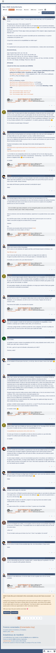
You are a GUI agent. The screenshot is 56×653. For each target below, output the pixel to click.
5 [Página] (29, 618)
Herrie (11, 78)
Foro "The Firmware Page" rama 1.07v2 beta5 (21, 94)
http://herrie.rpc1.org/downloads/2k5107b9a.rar (22, 82)
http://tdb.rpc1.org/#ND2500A (17, 74)
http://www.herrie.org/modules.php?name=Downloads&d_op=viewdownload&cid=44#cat (29, 147)
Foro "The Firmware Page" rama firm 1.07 (20, 90)
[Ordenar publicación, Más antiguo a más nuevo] (39, 13)
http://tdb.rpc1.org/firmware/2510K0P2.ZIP (20, 70)
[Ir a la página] (32, 618)
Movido (5, 9)
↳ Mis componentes (11, 102)
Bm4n (8, 17)
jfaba (8, 337)
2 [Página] (21, 618)
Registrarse (7, 612)
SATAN (8, 320)
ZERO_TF (9, 111)
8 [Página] (35, 618)
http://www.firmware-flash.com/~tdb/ (16, 151)
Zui (8, 521)
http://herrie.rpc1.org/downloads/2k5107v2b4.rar (22, 84)
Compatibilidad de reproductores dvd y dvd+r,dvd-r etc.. (21, 431)
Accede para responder (48, 12)
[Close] (53, 596)
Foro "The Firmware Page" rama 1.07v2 (20, 92)
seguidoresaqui (7, 641)
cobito (12, 631)
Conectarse (14, 612)
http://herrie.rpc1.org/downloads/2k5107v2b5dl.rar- (22, 85)
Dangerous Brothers (15, 69)
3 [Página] (24, 618)
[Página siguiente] (40, 618)
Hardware (11, 9)
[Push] (34, 228)
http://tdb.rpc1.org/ (11, 252)
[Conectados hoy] (27, 627)
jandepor (9, 175)
